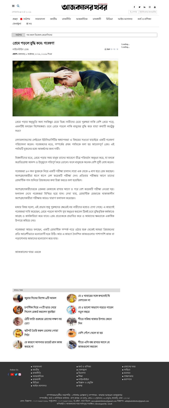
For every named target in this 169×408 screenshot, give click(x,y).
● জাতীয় (35, 370)
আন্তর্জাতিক (82, 19)
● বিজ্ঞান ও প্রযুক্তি (84, 382)
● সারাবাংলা (36, 366)
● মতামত (126, 373)
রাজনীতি (66, 19)
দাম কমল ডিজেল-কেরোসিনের (39, 35)
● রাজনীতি (36, 373)
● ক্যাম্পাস (127, 379)
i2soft (110, 404)
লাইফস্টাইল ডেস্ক (21, 49)
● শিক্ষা (79, 376)
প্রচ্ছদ (15, 19)
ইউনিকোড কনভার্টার (148, 12)
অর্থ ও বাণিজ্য (144, 19)
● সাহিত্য (126, 370)
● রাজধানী (36, 379)
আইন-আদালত (125, 19)
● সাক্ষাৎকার (127, 376)
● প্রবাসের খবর (128, 366)
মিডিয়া (109, 19)
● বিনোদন (81, 373)
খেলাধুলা (17, 23)
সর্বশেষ (25, 19)
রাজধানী (97, 19)
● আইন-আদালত (38, 386)
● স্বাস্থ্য (79, 386)
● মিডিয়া (35, 382)
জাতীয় (53, 19)
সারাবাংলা (40, 19)
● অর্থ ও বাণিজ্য (83, 366)
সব (29, 23)
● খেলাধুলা (81, 370)
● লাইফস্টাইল (82, 379)
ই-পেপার (133, 12)
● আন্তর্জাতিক (37, 376)
